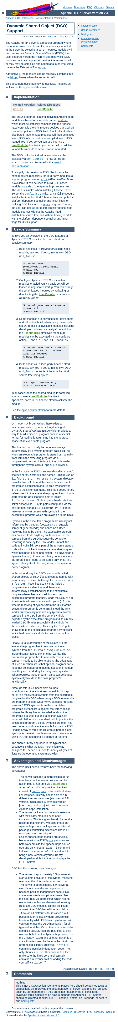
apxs (42, 67)
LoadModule (45, 109)
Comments (87, 45)
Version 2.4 (60, 18)
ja (60, 36)
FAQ (89, 7)
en (49, 36)
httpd (47, 56)
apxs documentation (34, 410)
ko (66, 36)
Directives (79, 7)
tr (72, 36)
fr (55, 36)
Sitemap (110, 7)
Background (87, 34)
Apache (10, 18)
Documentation (42, 18)
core (63, 127)
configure (34, 158)
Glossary (99, 7)
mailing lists (27, 1001)
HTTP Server (24, 18)
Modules (67, 7)
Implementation (89, 25)
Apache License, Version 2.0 (43, 1015)
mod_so (18, 109)
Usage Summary (90, 29)
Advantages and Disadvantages (90, 40)
